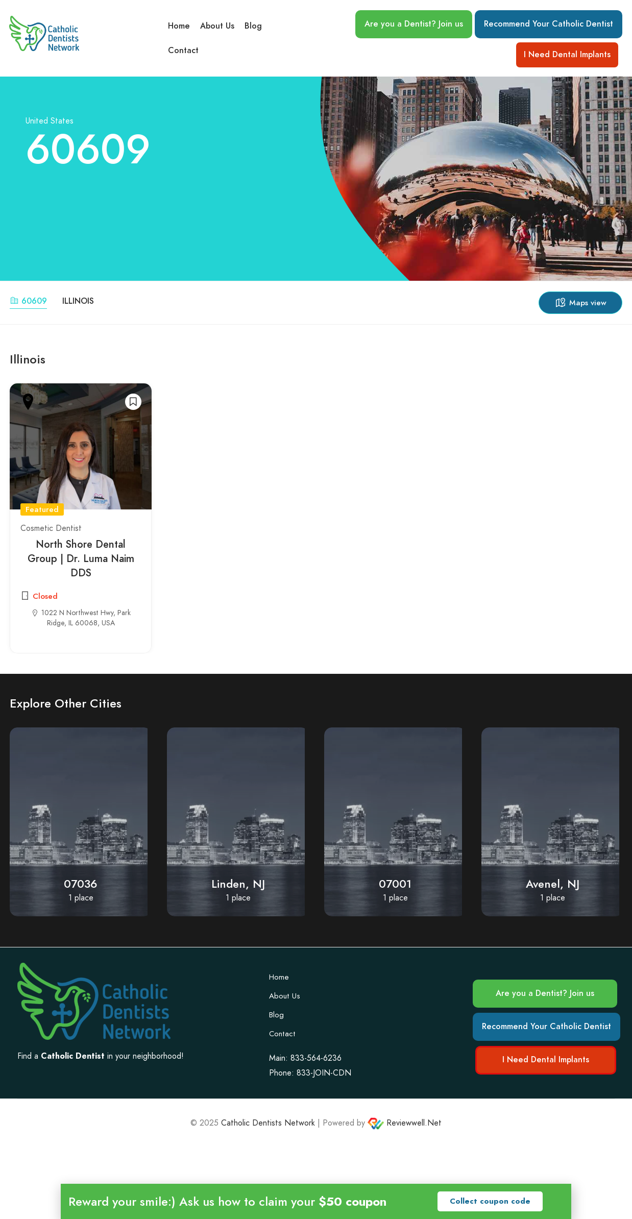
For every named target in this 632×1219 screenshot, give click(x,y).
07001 (395, 884)
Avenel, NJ (552, 884)
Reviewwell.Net (405, 1123)
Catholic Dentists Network (268, 1123)
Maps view (580, 303)
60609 (28, 301)
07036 (81, 884)
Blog (253, 26)
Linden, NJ (238, 884)
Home (179, 26)
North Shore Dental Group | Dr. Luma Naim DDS (81, 558)
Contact (183, 50)
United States (50, 121)
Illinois (78, 301)
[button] (490, 1201)
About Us (217, 26)
